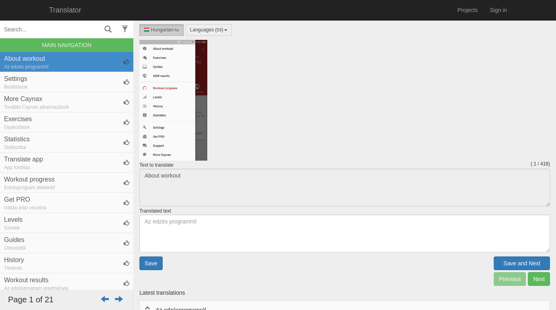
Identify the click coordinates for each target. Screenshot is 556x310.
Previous (510, 279)
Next (539, 279)
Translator (65, 10)
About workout (344, 188)
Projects (468, 10)
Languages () (208, 30)
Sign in (498, 10)
